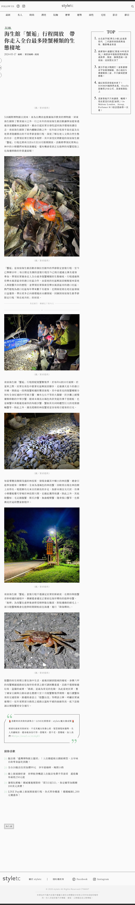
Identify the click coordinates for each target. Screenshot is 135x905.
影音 (115, 14)
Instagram (101, 879)
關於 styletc (35, 879)
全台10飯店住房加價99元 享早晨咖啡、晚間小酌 (36, 767)
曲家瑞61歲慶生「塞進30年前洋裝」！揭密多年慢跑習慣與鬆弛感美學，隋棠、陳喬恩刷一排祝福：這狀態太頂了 (113, 56)
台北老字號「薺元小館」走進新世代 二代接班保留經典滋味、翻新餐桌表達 (112, 41)
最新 (8, 14)
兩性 (91, 14)
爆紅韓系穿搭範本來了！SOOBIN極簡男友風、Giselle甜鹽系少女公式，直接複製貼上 (113, 87)
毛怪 (103, 14)
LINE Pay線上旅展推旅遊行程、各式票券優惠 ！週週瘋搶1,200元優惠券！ (43, 793)
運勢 (79, 14)
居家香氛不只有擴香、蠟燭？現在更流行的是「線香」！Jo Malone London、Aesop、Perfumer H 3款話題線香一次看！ (113, 104)
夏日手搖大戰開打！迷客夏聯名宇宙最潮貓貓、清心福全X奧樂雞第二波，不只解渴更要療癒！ (112, 71)
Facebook (80, 879)
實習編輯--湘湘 (32, 54)
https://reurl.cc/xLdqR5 (26, 736)
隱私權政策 (58, 879)
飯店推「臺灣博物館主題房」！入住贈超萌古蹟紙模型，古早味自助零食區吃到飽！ (43, 760)
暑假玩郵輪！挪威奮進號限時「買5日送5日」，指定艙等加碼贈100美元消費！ (42, 784)
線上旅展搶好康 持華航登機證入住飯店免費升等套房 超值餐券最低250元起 (43, 775)
